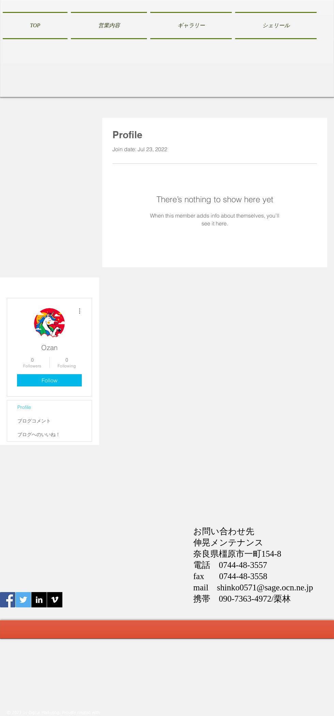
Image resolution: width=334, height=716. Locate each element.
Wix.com (109, 713)
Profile (24, 407)
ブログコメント (34, 421)
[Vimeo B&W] (54, 599)
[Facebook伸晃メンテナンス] (7, 599)
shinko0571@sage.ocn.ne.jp (265, 587)
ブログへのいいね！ (38, 434)
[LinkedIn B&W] (39, 599)
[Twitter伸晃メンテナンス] (23, 599)
